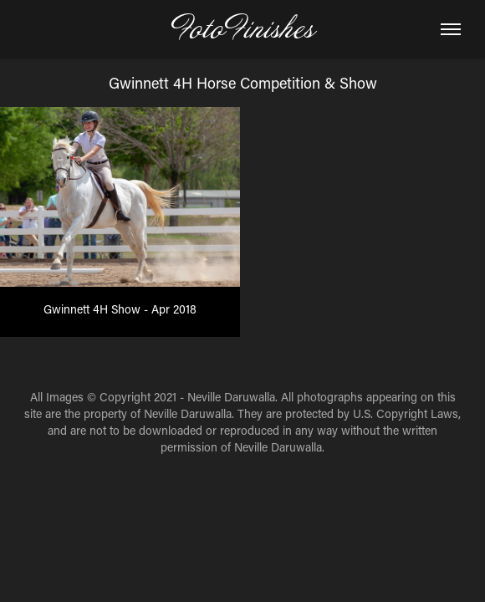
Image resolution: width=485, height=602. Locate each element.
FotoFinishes (242, 29)
